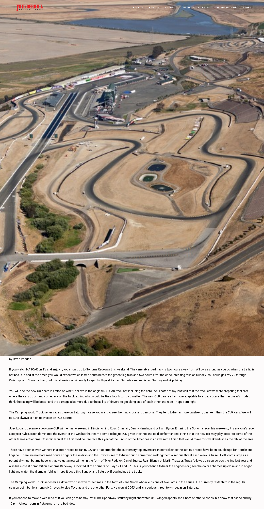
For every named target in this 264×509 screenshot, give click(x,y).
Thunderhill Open (228, 7)
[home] (29, 8)
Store (247, 7)
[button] (136, 8)
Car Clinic (205, 7)
